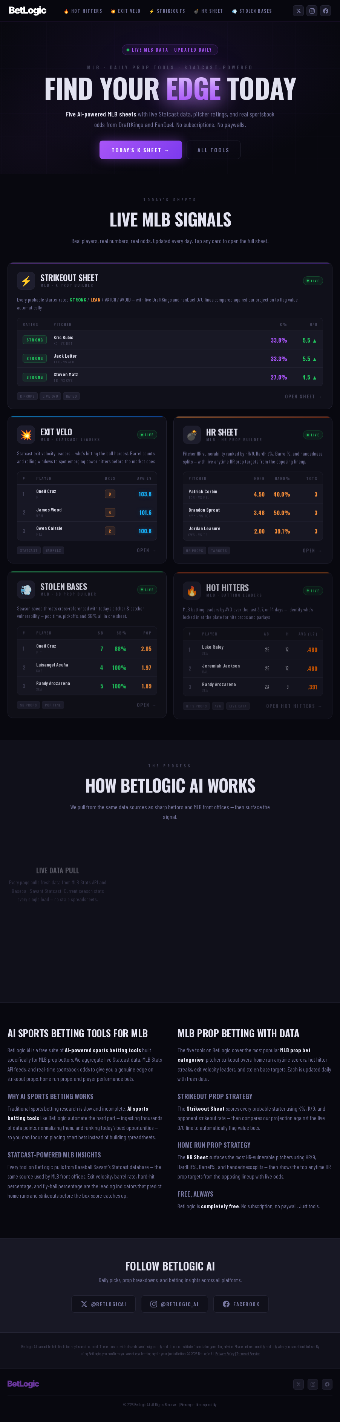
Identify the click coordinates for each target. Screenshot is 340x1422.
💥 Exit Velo (125, 11)
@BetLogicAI (104, 1304)
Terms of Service (248, 1353)
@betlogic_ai (174, 1304)
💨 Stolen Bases (252, 11)
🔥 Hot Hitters (83, 11)
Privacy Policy (224, 1353)
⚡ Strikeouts (167, 11)
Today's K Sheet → (141, 150)
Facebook (241, 1304)
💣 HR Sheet (209, 11)
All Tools (214, 150)
